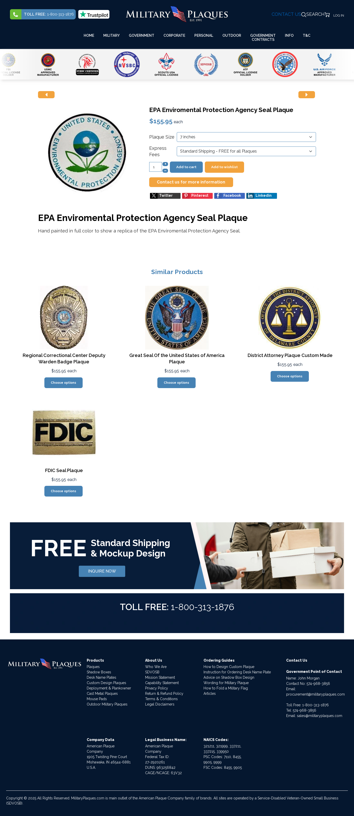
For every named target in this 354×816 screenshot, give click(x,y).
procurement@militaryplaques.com (315, 694)
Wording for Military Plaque (226, 683)
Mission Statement (160, 677)
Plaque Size (161, 137)
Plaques (93, 667)
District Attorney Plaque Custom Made (290, 355)
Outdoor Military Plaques (107, 704)
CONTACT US (286, 14)
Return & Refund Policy (164, 693)
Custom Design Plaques (106, 683)
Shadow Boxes (99, 672)
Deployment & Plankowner (109, 688)
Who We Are (156, 667)
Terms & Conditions (161, 699)
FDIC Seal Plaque (64, 470)
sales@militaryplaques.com (319, 716)
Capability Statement (162, 683)
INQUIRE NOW (102, 571)
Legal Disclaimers (159, 704)
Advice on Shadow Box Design (229, 677)
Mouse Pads (97, 699)
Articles (210, 693)
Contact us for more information (191, 182)
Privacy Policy (156, 688)
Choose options (63, 383)
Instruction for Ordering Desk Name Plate (237, 672)
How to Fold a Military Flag (226, 688)
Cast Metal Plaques (102, 693)
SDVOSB (152, 672)
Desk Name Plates (101, 677)
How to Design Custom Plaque (229, 667)
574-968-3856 (318, 684)
